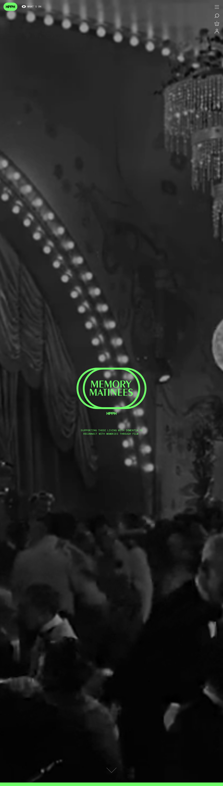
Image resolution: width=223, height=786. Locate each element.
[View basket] (217, 23)
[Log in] (217, 31)
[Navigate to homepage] (10, 7)
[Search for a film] (217, 15)
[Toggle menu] (217, 7)
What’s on (31, 7)
